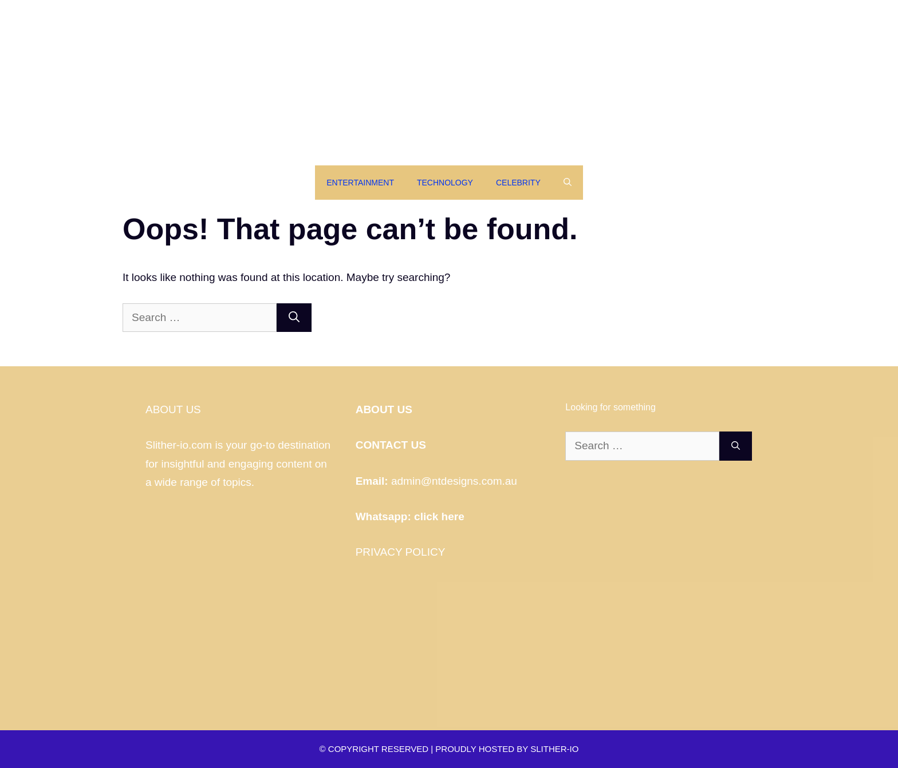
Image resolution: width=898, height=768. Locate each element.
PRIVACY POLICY (401, 552)
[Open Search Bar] (567, 182)
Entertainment (360, 182)
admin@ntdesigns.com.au (454, 481)
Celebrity (518, 182)
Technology (445, 182)
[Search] (294, 317)
